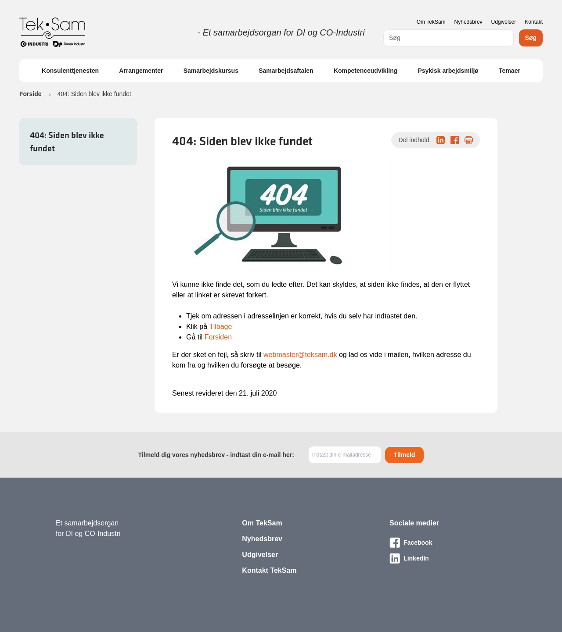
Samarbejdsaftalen (286, 70)
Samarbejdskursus (211, 70)
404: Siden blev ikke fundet (67, 141)
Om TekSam (431, 22)
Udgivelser (503, 22)
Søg (531, 37)
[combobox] (448, 37)
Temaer (509, 70)
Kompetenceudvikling (365, 70)
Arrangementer (141, 70)
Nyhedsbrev (468, 22)
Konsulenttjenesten (70, 70)
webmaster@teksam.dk (300, 354)
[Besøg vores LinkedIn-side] (447, 558)
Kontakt (534, 22)
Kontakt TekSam (269, 570)
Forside (30, 93)
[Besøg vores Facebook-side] (447, 542)
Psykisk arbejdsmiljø (448, 70)
